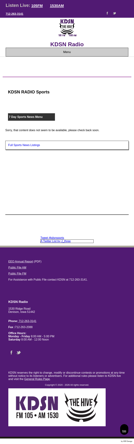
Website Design (115, 441)
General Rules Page (37, 379)
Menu (67, 52)
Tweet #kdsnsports (52, 237)
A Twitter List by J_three (56, 241)
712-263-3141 (14, 13)
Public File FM (17, 273)
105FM (37, 6)
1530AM (57, 6)
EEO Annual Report (20, 261)
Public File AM (17, 267)
